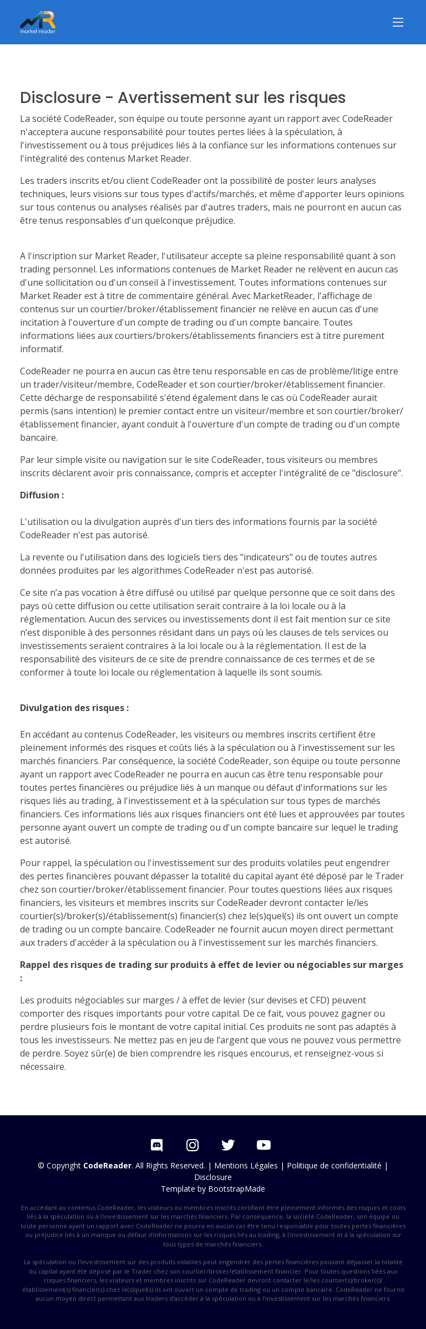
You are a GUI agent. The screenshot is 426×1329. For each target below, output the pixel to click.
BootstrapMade (236, 1188)
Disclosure (213, 1177)
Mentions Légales (246, 1165)
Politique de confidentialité (334, 1165)
